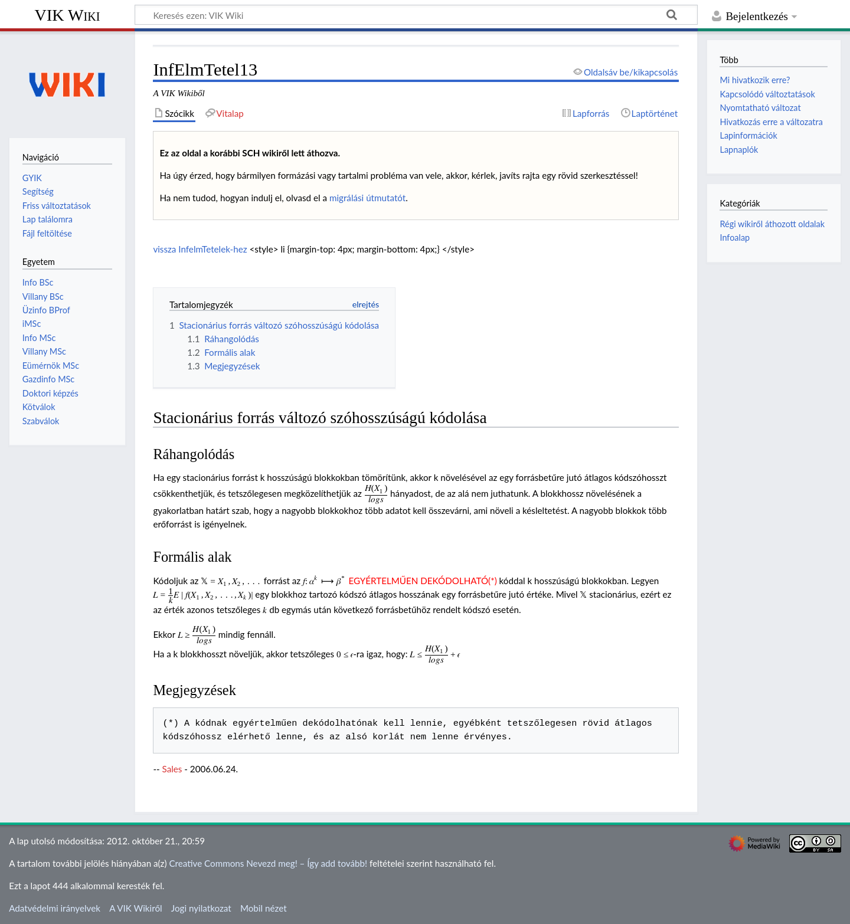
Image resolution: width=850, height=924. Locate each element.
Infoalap (735, 237)
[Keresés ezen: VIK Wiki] (416, 14)
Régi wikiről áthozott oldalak (772, 224)
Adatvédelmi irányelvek (54, 908)
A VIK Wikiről (135, 908)
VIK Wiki (67, 15)
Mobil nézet (263, 908)
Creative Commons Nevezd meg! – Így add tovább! (268, 863)
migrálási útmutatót (367, 197)
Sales (172, 769)
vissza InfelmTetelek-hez (200, 249)
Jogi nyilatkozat (201, 908)
